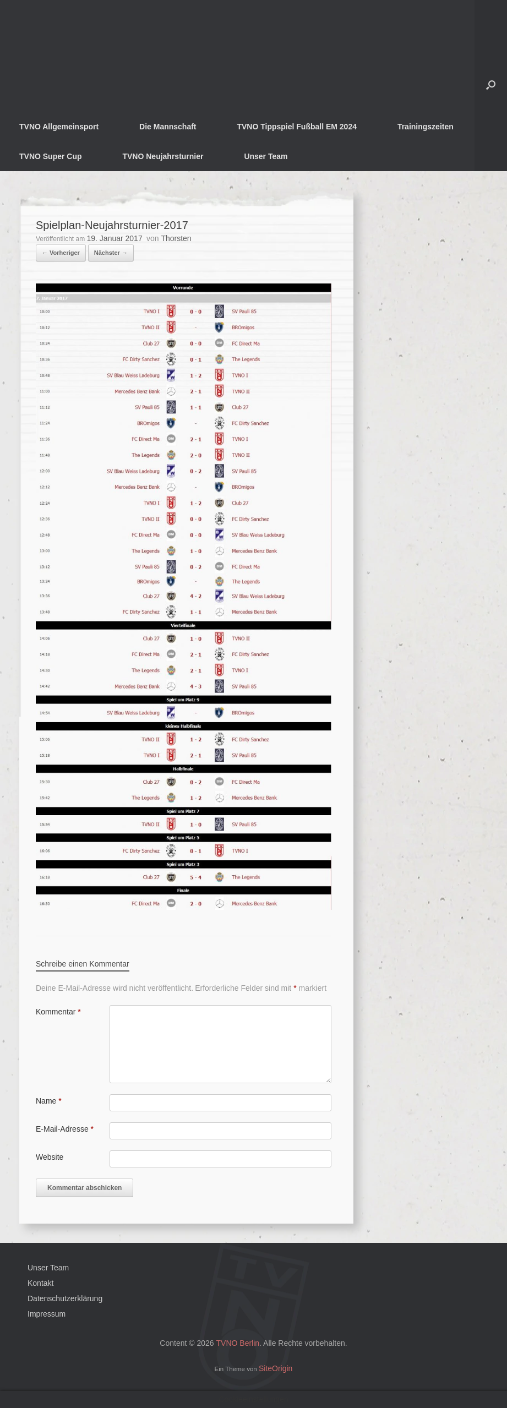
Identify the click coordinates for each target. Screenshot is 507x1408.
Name (49, 1100)
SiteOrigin (275, 1368)
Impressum (47, 1313)
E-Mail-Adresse (65, 1129)
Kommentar (58, 1011)
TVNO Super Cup (50, 156)
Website (49, 1157)
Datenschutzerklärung (65, 1298)
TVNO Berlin (238, 1343)
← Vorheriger (61, 252)
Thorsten (176, 238)
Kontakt (40, 1283)
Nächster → (111, 252)
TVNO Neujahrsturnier (162, 156)
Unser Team (265, 156)
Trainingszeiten (425, 126)
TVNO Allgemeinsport (59, 126)
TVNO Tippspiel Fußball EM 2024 (297, 126)
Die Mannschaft (167, 126)
